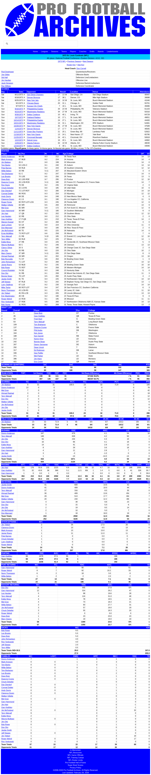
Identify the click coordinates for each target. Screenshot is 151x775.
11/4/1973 (19, 129)
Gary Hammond (7, 211)
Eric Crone (38, 362)
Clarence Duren (7, 199)
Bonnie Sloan (6, 276)
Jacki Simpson (7, 83)
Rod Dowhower (7, 72)
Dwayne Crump (7, 182)
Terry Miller (5, 239)
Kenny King (38, 339)
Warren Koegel (7, 222)
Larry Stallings (7, 285)
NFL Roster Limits (75, 760)
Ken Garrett (38, 336)
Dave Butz (5, 179)
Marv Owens (6, 253)
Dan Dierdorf (6, 191)
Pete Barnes (6, 168)
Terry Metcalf (6, 236)
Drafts (92, 51)
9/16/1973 (19, 109)
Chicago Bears (33, 103)
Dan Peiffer (38, 353)
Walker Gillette (7, 205)
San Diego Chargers (35, 95)
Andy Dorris (6, 196)
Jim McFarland (7, 231)
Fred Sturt (38, 319)
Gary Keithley (6, 219)
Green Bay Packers (35, 132)
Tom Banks (5, 165)
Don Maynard (6, 228)
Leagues (44, 51)
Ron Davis (5, 185)
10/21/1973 (18, 123)
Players (73, 51)
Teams (64, 51)
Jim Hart (4, 213)
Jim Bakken (6, 162)
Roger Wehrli (6, 299)
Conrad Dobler (7, 194)
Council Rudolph (8, 270)
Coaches (82, 51)
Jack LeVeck (6, 225)
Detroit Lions (32, 140)
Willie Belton (6, 171)
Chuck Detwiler (7, 188)
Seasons (54, 51)
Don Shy (4, 273)
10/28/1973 (18, 126)
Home (35, 51)
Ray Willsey (6, 86)
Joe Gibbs (5, 75)
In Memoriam (75, 750)
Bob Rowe (5, 268)
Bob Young (5, 305)
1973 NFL (62, 61)
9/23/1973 (19, 112)
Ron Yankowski (7, 302)
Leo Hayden (6, 216)
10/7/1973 (19, 117)
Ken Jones (38, 333)
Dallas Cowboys (33, 115)
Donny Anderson (8, 157)
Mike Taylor (6, 287)
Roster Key (71, 65)
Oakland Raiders (34, 117)
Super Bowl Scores (75, 765)
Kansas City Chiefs (34, 106)
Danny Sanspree (41, 344)
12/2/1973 (19, 140)
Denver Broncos (33, 97)
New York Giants (33, 126)
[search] (40, 43)
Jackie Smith (6, 279)
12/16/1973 (18, 146)
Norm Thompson (8, 290)
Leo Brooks (6, 176)
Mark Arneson (7, 159)
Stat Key (80, 65)
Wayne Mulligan (7, 245)
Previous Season (74, 61)
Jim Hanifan (6, 80)
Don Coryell (81, 68)
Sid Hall (4, 77)
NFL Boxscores (75, 753)
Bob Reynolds (7, 259)
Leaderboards (112, 51)
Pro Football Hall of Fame (75, 763)
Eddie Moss (6, 242)
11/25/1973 (18, 137)
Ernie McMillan (7, 233)
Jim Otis (4, 250)
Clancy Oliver (6, 248)
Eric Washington (8, 296)
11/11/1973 (18, 132)
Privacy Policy (75, 768)
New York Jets (33, 100)
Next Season (88, 61)
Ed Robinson (39, 350)
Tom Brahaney (7, 174)
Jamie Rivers (6, 265)
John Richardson (8, 262)
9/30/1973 (19, 115)
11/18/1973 (18, 134)
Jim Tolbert (5, 293)
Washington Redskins (36, 112)
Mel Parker (38, 356)
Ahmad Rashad (7, 256)
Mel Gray (5, 208)
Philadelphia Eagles (35, 109)
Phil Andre (38, 330)
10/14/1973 (18, 120)
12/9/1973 (19, 143)
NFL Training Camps (75, 758)
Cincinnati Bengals (34, 137)
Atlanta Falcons (33, 143)
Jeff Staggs (5, 282)
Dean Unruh (39, 347)
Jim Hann (38, 359)
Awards (101, 51)
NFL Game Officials (75, 755)
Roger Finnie (6, 202)
